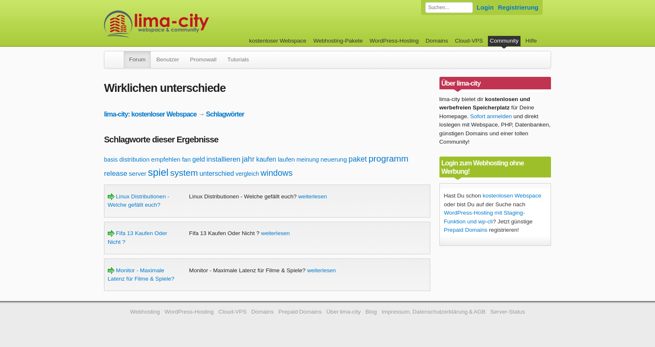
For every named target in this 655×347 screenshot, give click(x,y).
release (115, 173)
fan (186, 159)
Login (485, 7)
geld (198, 159)
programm (388, 158)
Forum (137, 59)
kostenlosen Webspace (511, 195)
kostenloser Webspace (277, 41)
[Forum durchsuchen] (449, 7)
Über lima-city (343, 312)
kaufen (266, 159)
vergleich (247, 173)
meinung (308, 159)
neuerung (333, 159)
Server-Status (507, 312)
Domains (437, 41)
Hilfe (531, 41)
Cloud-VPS (469, 41)
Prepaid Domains (465, 230)
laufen (286, 159)
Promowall (203, 59)
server (138, 173)
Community (504, 41)
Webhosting (145, 312)
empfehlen (165, 159)
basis (111, 159)
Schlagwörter (225, 114)
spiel (158, 172)
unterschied (216, 173)
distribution (134, 159)
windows (277, 172)
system (184, 172)
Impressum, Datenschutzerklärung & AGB (433, 312)
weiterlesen (312, 196)
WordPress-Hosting (394, 41)
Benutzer (167, 59)
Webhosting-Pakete (338, 41)
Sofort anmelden (491, 116)
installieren (223, 159)
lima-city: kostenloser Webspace (150, 114)
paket (357, 159)
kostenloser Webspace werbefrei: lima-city (187, 24)
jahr (248, 159)
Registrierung (518, 7)
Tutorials (238, 59)
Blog (371, 312)
